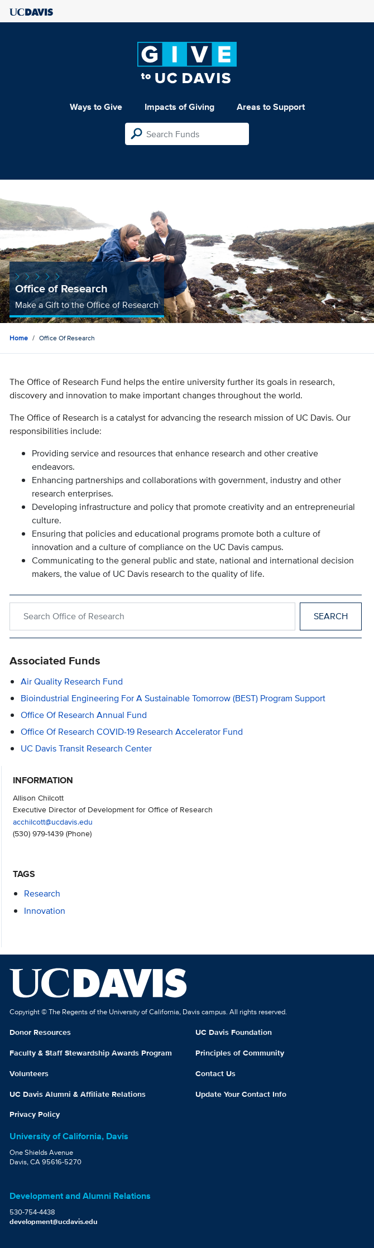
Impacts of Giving (179, 106)
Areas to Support (271, 106)
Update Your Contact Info (240, 1094)
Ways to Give (96, 106)
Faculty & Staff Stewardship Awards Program (90, 1052)
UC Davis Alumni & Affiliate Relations (77, 1094)
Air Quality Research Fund (72, 681)
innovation (44, 910)
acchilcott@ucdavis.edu (53, 821)
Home (18, 338)
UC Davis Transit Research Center (86, 748)
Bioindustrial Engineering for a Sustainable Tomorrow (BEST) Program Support (173, 698)
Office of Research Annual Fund (84, 715)
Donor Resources (40, 1032)
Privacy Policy (34, 1114)
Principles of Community (239, 1052)
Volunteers (29, 1073)
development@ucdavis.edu (53, 1221)
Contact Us (215, 1073)
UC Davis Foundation (233, 1032)
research (42, 893)
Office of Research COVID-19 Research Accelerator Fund (132, 731)
